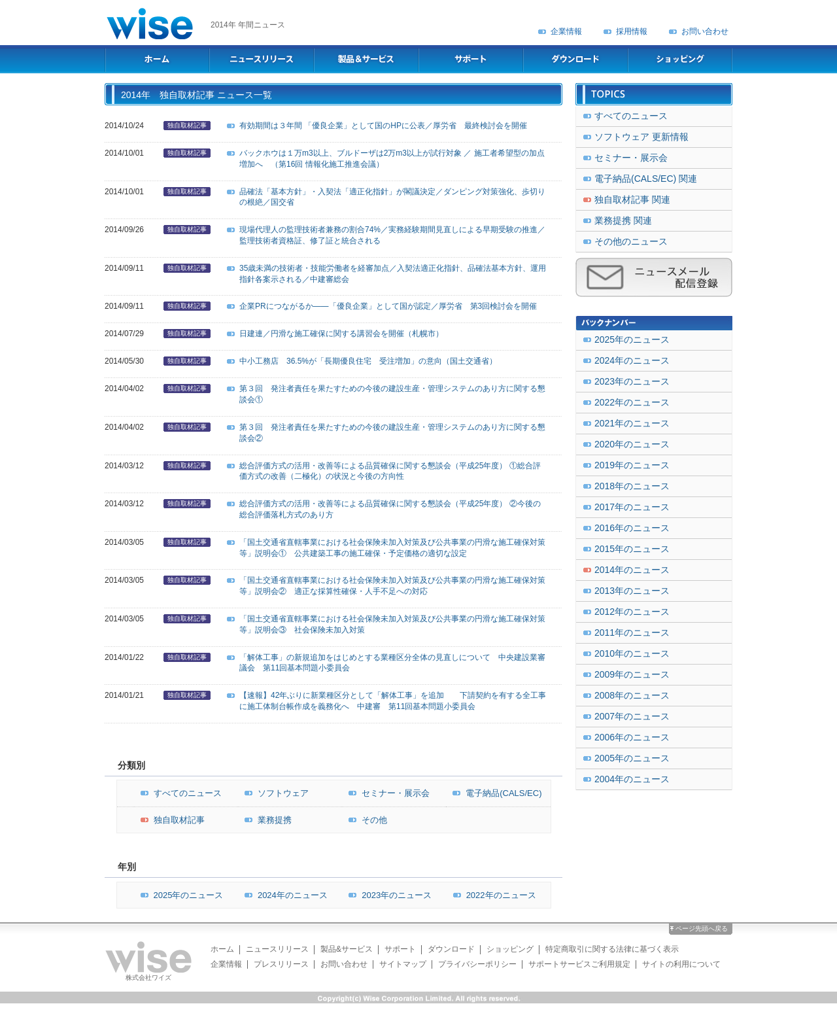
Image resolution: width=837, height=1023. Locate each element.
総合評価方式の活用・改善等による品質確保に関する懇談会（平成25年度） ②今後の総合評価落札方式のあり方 (390, 509)
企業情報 (566, 31)
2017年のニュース (632, 507)
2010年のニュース (632, 653)
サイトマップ (402, 964)
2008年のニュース (632, 695)
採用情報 (631, 31)
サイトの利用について (681, 964)
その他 (364, 820)
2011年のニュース (632, 632)
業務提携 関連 (623, 220)
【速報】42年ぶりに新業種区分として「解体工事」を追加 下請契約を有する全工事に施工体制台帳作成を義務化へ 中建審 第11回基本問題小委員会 (392, 701)
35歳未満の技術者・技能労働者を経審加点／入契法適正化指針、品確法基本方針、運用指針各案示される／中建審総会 (392, 274)
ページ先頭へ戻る (701, 928)
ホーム (222, 949)
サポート (400, 949)
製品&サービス (346, 949)
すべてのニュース (178, 793)
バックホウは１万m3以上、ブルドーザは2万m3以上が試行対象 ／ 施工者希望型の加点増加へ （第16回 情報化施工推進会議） (392, 158)
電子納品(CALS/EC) (493, 793)
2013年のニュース (632, 590)
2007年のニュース (632, 716)
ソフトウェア (273, 793)
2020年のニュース (632, 444)
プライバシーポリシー (477, 964)
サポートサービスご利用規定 (579, 964)
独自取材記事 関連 (632, 199)
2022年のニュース (491, 895)
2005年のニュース (632, 758)
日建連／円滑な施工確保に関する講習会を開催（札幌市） (341, 333)
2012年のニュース (632, 611)
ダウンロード (451, 949)
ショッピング (510, 949)
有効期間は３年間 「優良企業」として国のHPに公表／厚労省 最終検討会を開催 (383, 125)
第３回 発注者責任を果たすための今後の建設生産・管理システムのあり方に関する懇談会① (392, 394)
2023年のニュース (387, 895)
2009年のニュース (632, 674)
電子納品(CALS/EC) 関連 (645, 178)
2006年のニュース (632, 737)
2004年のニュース (632, 779)
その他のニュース (631, 241)
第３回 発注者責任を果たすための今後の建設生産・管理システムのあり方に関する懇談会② (392, 433)
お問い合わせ (704, 31)
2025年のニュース (179, 895)
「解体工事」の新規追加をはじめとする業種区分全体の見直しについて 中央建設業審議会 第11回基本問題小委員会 (392, 663)
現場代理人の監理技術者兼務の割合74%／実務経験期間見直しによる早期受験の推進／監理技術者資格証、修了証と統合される (392, 235)
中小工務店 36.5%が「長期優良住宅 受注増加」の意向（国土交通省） (368, 361)
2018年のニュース (632, 486)
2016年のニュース (632, 528)
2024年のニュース (283, 895)
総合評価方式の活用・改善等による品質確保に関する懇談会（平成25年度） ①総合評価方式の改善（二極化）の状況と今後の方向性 (390, 471)
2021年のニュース (632, 423)
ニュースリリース (277, 949)
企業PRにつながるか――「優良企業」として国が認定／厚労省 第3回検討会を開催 (388, 306)
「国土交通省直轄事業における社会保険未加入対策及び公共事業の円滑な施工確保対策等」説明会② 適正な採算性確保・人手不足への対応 (392, 586)
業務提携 (265, 820)
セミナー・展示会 (386, 793)
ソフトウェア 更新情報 (641, 136)
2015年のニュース (632, 549)
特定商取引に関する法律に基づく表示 (612, 949)
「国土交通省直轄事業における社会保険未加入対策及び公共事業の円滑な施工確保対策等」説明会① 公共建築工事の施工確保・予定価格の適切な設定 (392, 548)
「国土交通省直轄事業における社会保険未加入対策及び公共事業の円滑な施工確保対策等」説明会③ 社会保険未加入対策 (392, 624)
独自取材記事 (187, 125)
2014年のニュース (632, 569)
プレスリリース (281, 964)
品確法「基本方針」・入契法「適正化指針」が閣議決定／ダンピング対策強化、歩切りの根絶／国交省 (392, 197)
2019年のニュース (632, 465)
